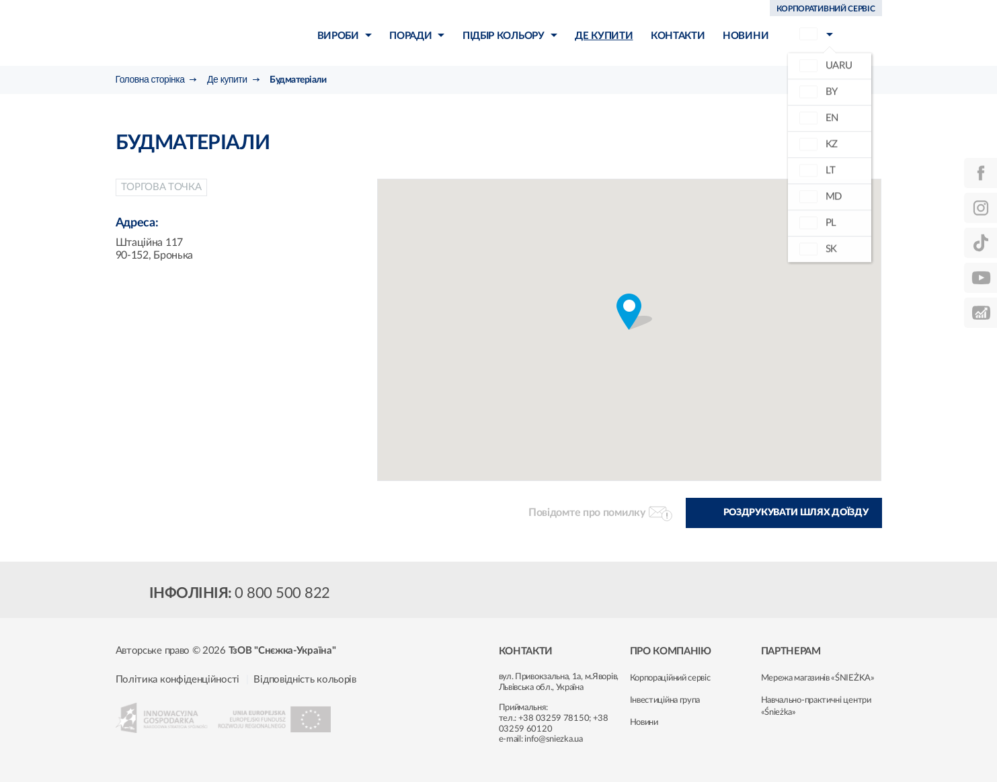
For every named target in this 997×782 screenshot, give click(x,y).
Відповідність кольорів (304, 680)
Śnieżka (193, 32)
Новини (644, 722)
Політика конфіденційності (178, 680)
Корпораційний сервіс (670, 678)
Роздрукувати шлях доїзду (796, 512)
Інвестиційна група (665, 700)
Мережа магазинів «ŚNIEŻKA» (818, 678)
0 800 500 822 (282, 593)
